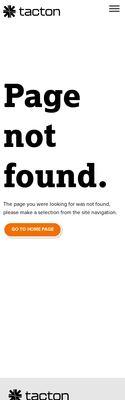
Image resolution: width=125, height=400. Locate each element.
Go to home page (32, 229)
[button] (114, 8)
